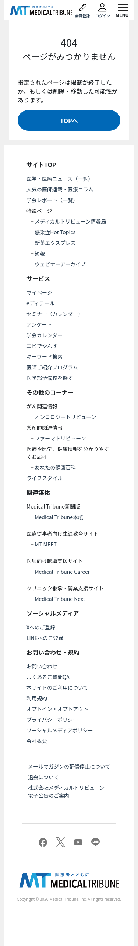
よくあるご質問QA (48, 677)
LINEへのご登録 (44, 637)
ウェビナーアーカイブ (60, 264)
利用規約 (36, 698)
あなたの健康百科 (55, 467)
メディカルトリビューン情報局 (70, 221)
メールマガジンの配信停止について (69, 766)
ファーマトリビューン (60, 438)
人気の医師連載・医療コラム (59, 189)
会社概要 (36, 741)
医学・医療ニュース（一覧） (59, 178)
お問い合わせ (41, 666)
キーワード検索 (44, 356)
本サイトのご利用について (57, 687)
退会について (43, 777)
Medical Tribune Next (60, 598)
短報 (40, 253)
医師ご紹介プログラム (52, 367)
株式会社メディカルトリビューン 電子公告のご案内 (69, 791)
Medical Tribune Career (62, 571)
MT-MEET (46, 544)
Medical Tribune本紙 (59, 517)
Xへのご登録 (40, 627)
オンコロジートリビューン (65, 417)
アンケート (39, 324)
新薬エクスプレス (55, 242)
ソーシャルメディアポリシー (59, 730)
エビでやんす (41, 345)
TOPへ (69, 120)
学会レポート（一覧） (52, 200)
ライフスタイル (44, 478)
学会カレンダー (44, 335)
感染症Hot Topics (55, 232)
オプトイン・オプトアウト (57, 709)
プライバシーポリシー (52, 719)
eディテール (40, 303)
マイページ (39, 292)
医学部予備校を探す (49, 377)
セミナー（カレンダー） (54, 313)
